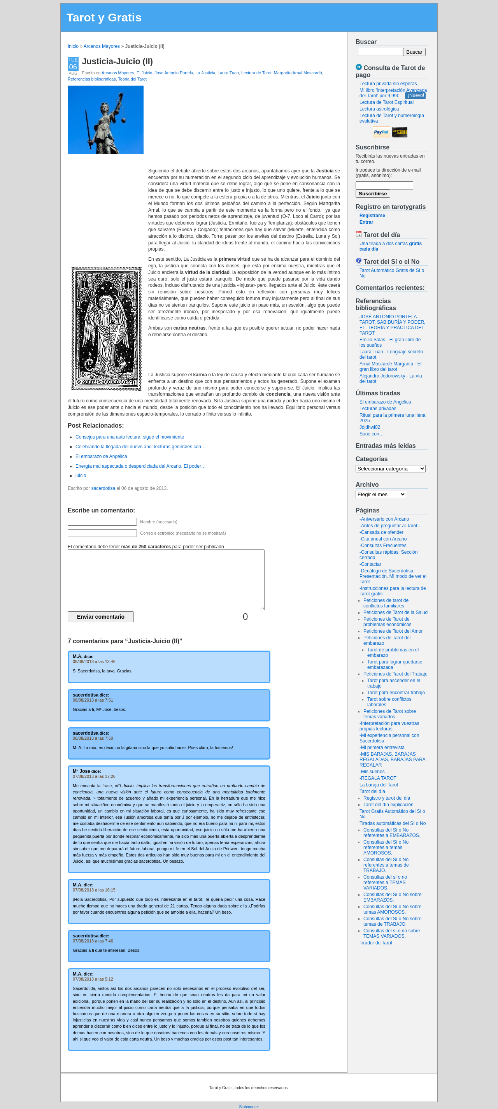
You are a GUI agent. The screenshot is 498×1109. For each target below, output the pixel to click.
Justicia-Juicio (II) (117, 61)
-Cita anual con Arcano (383, 539)
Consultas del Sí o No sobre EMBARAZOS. (392, 897)
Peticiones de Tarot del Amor (393, 631)
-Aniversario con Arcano (384, 519)
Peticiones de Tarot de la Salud (395, 612)
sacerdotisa (103, 488)
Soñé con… (371, 434)
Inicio (73, 46)
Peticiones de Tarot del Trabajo (395, 674)
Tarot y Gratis (104, 17)
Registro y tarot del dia (386, 798)
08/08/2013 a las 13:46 (94, 661)
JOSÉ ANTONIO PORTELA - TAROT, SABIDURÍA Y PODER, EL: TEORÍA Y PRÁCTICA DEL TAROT (392, 325)
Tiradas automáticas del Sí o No (392, 823)
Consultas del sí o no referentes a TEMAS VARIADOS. (385, 882)
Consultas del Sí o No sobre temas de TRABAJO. (392, 921)
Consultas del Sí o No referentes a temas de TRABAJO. (386, 865)
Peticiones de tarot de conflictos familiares (386, 603)
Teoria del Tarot (132, 79)
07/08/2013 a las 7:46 (93, 941)
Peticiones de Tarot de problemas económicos (387, 621)
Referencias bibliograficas (92, 79)
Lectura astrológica (379, 109)
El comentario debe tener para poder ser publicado (146, 546)
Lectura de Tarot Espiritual (386, 102)
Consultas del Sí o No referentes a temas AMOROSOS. (386, 847)
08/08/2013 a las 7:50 (93, 738)
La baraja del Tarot (378, 785)
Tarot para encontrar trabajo (396, 692)
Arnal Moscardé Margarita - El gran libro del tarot (390, 366)
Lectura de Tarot (256, 72)
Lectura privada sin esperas (388, 83)
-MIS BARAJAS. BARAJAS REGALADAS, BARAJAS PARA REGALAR (392, 759)
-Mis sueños (372, 771)
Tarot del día (372, 791)
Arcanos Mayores (102, 46)
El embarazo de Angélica (385, 402)
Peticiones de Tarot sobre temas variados (389, 714)
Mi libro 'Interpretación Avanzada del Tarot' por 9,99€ (393, 93)
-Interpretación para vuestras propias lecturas (389, 726)
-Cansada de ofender (381, 532)
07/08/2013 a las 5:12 (93, 979)
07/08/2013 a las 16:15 (94, 890)
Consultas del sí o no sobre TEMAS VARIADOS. (391, 933)
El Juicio (144, 72)
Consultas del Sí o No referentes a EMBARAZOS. (391, 832)
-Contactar (370, 564)
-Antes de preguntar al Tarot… (390, 525)
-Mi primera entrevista (382, 747)
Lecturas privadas (377, 408)
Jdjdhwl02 (369, 427)
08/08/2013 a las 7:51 (93, 700)
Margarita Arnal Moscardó (298, 72)
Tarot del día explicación (388, 804)
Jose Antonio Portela (173, 72)
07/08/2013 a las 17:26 (94, 776)
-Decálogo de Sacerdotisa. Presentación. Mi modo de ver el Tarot (392, 576)
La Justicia (205, 72)
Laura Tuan (228, 72)
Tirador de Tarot (375, 943)
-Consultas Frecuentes (383, 545)
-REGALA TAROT (377, 778)
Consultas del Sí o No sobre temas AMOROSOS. (392, 909)
